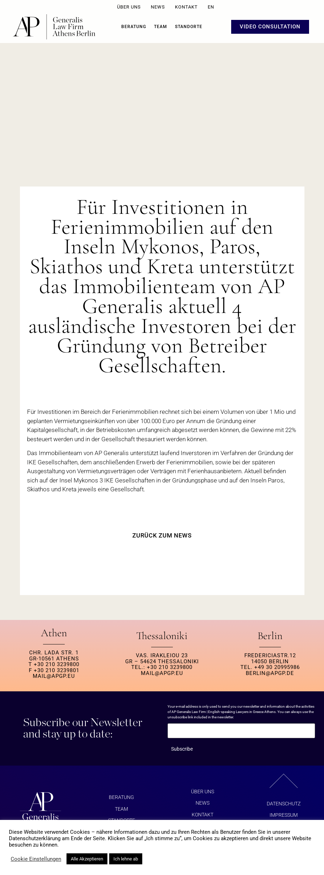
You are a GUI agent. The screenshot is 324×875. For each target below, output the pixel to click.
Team (160, 26)
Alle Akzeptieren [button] (87, 859)
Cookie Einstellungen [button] (36, 859)
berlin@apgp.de (270, 673)
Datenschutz (284, 803)
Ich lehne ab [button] (125, 859)
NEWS (158, 7)
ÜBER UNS (129, 7)
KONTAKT (186, 7)
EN (211, 7)
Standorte (188, 26)
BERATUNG (133, 26)
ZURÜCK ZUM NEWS (162, 535)
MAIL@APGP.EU (54, 676)
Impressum (284, 815)
